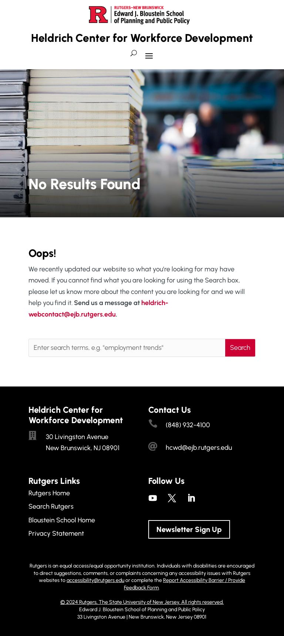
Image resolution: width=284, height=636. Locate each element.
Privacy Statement (56, 533)
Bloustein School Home (61, 520)
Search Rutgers (51, 506)
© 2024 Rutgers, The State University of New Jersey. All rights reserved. (142, 602)
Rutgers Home (49, 493)
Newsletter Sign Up (189, 529)
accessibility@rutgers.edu (95, 580)
